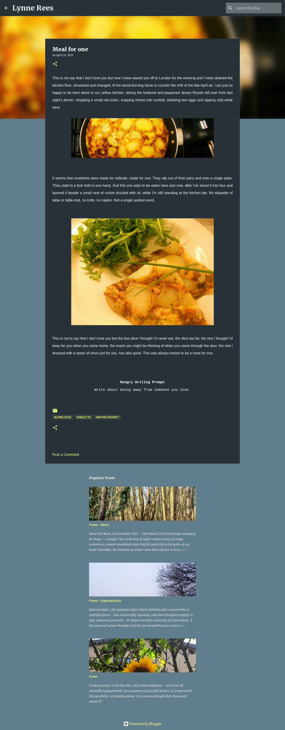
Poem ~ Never (99, 525)
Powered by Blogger (142, 724)
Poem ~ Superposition (105, 600)
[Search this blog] (258, 8)
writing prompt (107, 417)
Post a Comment (65, 454)
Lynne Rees (32, 8)
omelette (83, 417)
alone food (62, 417)
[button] (55, 64)
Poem (93, 676)
